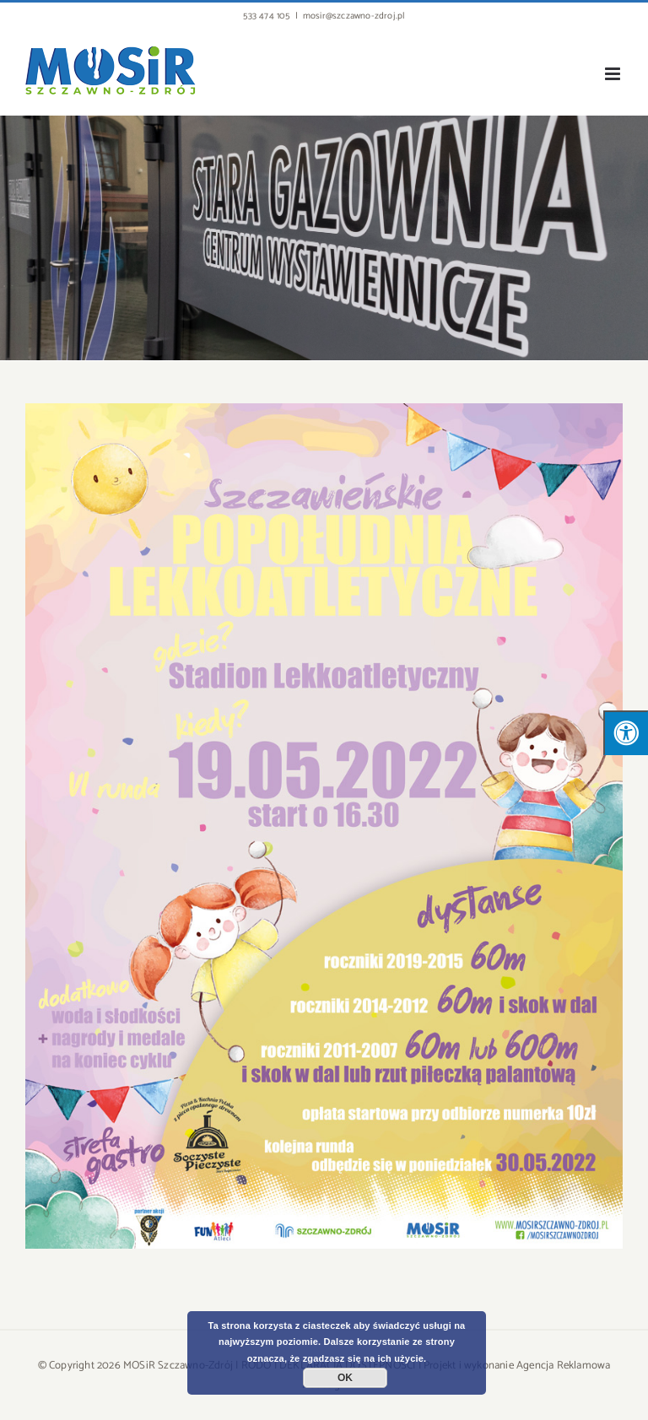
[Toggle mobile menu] (614, 74)
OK (345, 1378)
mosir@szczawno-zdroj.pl (354, 16)
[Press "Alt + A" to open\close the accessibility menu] (625, 732)
